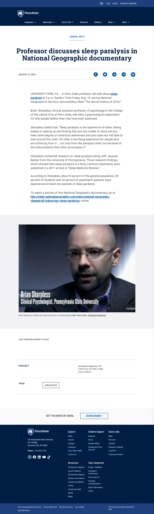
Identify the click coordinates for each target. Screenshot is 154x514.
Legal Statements (24, 510)
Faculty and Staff (74, 489)
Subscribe (93, 415)
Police (90, 491)
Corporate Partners (116, 454)
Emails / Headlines (95, 467)
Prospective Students (76, 467)
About (124, 22)
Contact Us (72, 454)
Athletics (98, 22)
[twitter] (105, 74)
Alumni (70, 493)
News (110, 22)
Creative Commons (97, 315)
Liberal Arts (76, 36)
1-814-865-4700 (40, 451)
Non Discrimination (66, 507)
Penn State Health (75, 451)
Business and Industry (76, 478)
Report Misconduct (95, 487)
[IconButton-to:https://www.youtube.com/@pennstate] (44, 457)
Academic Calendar (116, 447)
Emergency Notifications (93, 472)
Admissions (47, 22)
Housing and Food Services (95, 448)
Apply (115, 3)
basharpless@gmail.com (90, 366)
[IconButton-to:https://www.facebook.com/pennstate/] (34, 457)
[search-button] (101, 3)
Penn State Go (93, 477)
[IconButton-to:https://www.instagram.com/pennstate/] (30, 457)
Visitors (71, 485)
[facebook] (95, 74)
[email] (124, 74)
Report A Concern (128, 3)
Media (70, 496)
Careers (71, 440)
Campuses (72, 447)
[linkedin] (114, 74)
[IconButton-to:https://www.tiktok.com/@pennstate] (49, 457)
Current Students (74, 471)
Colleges (71, 443)
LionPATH (112, 451)
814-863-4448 (96, 369)
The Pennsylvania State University (29, 507)
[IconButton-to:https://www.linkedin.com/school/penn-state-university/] (39, 457)
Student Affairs (94, 443)
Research (84, 22)
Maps (111, 436)
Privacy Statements (50, 507)
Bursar (90, 440)
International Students (76, 474)
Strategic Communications (94, 482)
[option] (37, 450)
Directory (112, 440)
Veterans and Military (76, 482)
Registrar (91, 436)
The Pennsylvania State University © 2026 (121, 508)
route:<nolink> (85, 372)
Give (108, 3)
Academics (29, 22)
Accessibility (79, 507)
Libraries (112, 443)
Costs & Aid (66, 22)
